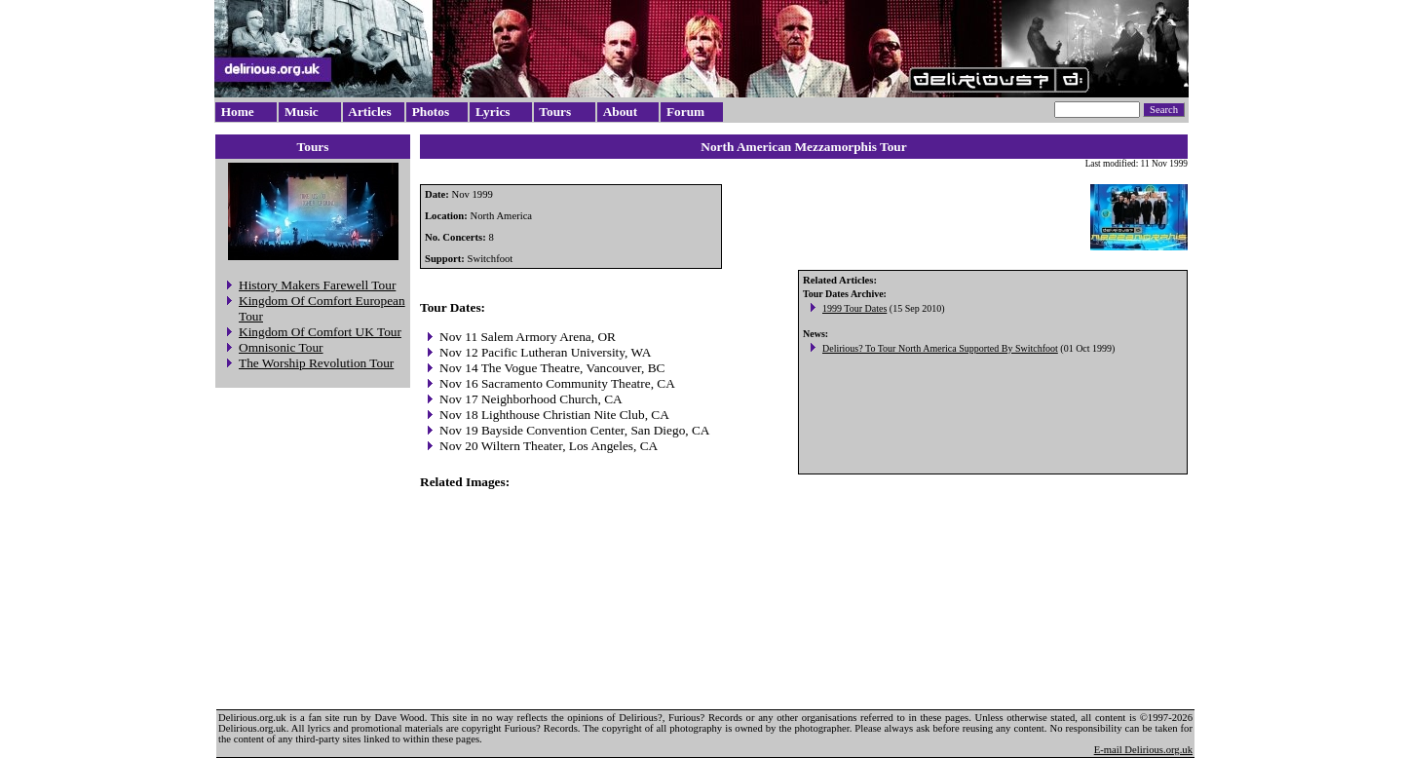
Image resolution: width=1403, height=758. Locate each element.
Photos (431, 111)
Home (237, 111)
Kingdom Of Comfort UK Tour (320, 331)
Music (301, 111)
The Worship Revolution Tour (316, 363)
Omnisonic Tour (281, 347)
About (620, 111)
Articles (369, 111)
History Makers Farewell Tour (317, 285)
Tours (555, 111)
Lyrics (493, 111)
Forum (685, 111)
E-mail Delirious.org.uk (1143, 749)
